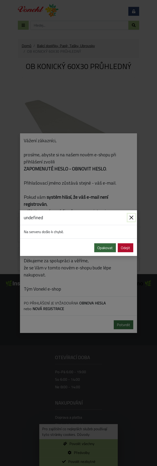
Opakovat (105, 248)
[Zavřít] (131, 217)
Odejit (125, 248)
